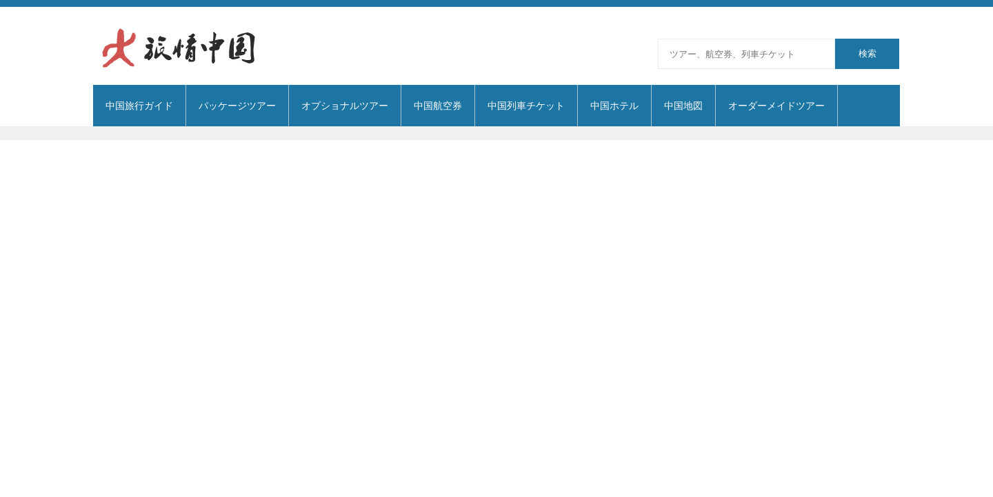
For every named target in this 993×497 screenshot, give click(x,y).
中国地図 (683, 105)
